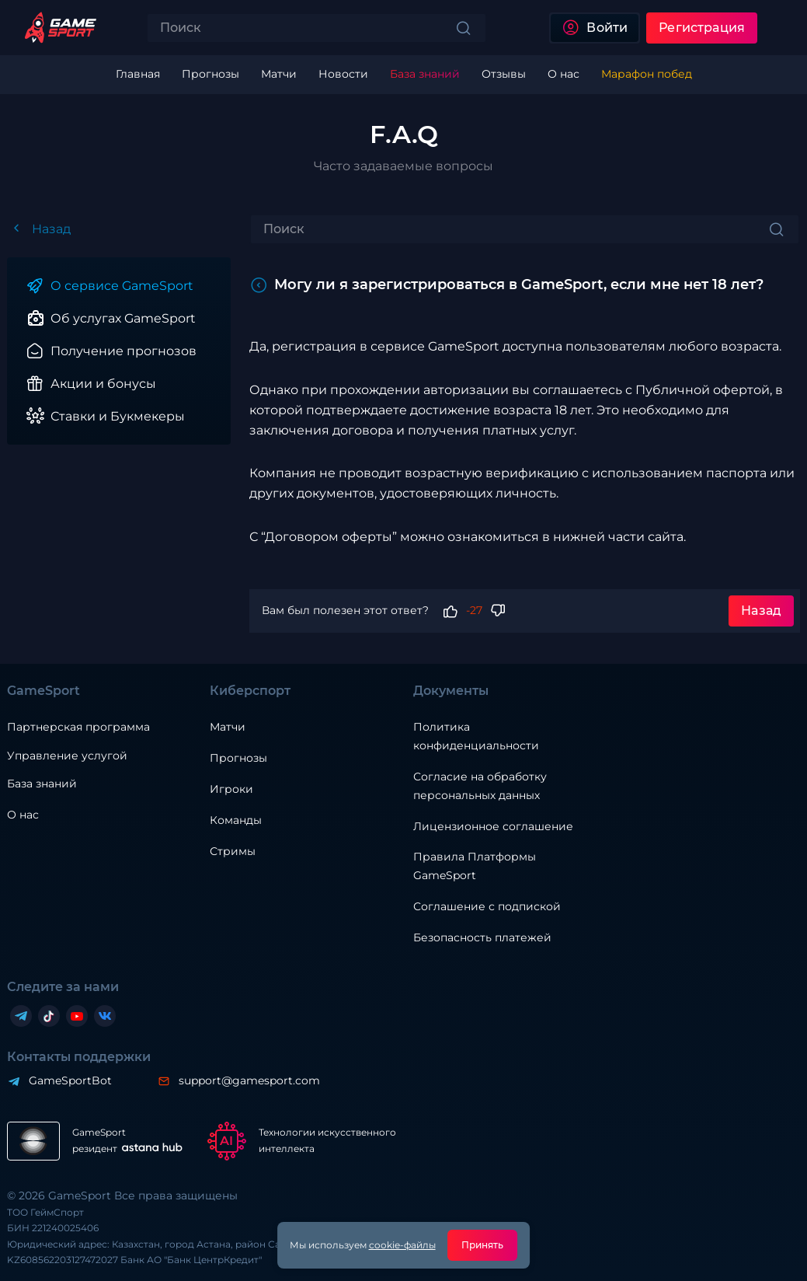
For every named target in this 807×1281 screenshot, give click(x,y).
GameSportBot (70, 1080)
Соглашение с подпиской (487, 906)
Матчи (227, 727)
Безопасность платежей (482, 937)
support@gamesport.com (249, 1080)
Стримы (233, 851)
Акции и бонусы (103, 383)
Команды (236, 820)
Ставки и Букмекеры (117, 416)
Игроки (231, 789)
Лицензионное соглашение (493, 826)
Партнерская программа (78, 727)
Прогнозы (238, 758)
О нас (23, 815)
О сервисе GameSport (121, 285)
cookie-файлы (402, 1245)
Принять (482, 1245)
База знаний (42, 784)
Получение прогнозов (123, 351)
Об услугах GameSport (123, 318)
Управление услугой (67, 756)
